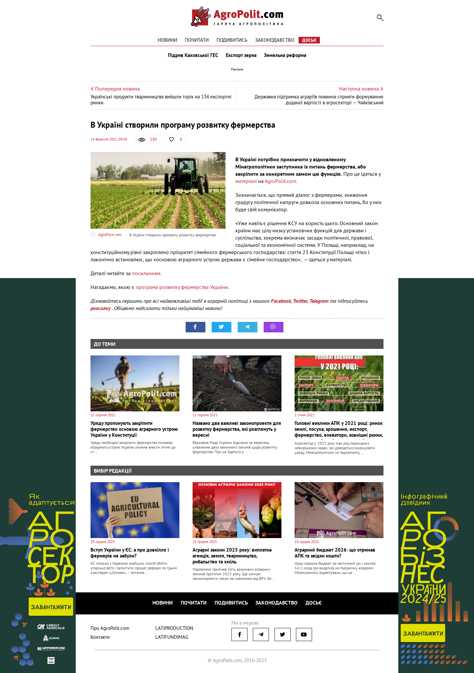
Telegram (319, 301)
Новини (167, 40)
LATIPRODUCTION (174, 628)
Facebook (281, 301)
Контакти (100, 637)
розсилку (101, 308)
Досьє (309, 40)
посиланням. (146, 273)
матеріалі (246, 181)
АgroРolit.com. (281, 181)
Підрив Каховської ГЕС (193, 55)
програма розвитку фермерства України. (182, 287)
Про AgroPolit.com (110, 628)
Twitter (300, 301)
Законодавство (274, 40)
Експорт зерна (241, 55)
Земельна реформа (285, 55)
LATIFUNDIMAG (171, 637)
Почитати (197, 40)
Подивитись (232, 40)
